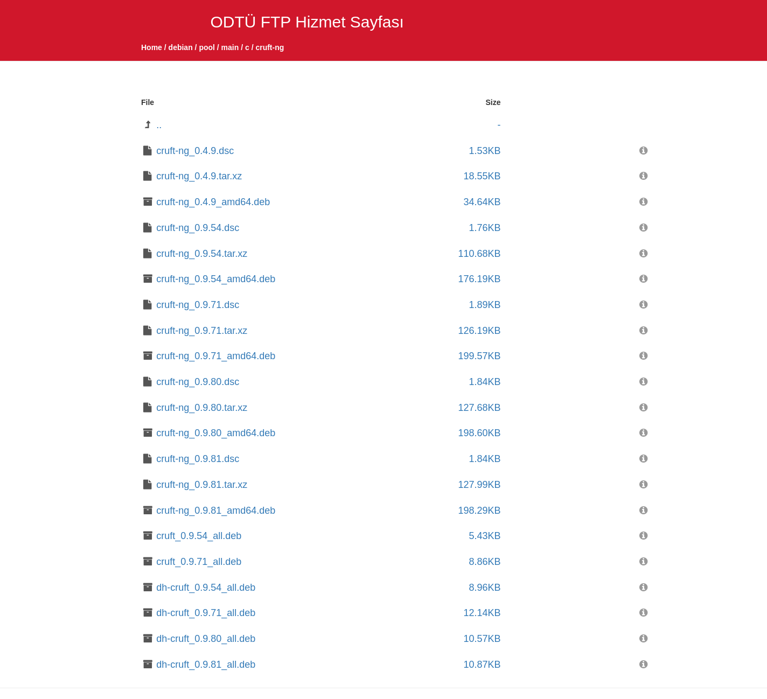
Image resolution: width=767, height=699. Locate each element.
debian (181, 47)
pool (207, 47)
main (230, 47)
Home (151, 47)
